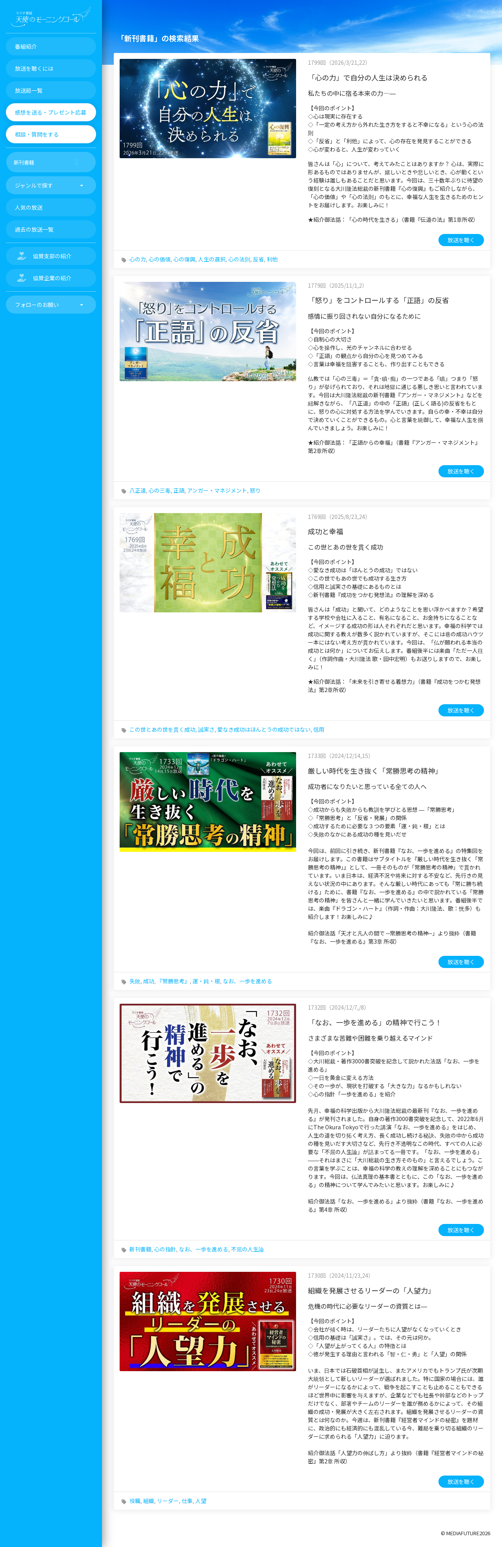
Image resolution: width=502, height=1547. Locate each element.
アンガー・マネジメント (217, 490)
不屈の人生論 (247, 1249)
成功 (148, 981)
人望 (200, 1501)
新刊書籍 (140, 1249)
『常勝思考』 (173, 981)
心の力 (137, 259)
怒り (255, 490)
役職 (134, 1501)
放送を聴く (461, 240)
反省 (258, 259)
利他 (272, 259)
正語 (178, 490)
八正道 (137, 490)
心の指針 (165, 1249)
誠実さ (206, 729)
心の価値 (160, 259)
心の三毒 (160, 490)
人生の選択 (212, 259)
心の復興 (184, 259)
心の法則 (239, 259)
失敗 (134, 981)
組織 (148, 1501)
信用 (318, 729)
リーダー (168, 1501)
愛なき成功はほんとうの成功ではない (264, 729)
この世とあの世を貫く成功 (162, 729)
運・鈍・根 (206, 981)
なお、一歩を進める (247, 981)
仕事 (187, 1501)
